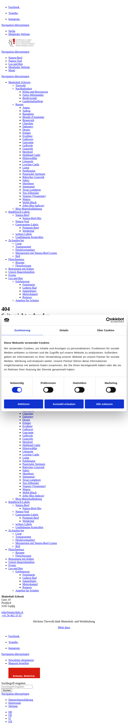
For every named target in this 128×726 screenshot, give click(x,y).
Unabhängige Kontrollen (29, 237)
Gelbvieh (27, 145)
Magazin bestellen (18, 663)
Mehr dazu (64, 627)
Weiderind (28, 230)
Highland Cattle (31, 154)
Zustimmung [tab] (22, 330)
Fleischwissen (23, 265)
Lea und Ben (15, 64)
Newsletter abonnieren (21, 660)
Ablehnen (23, 403)
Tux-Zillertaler (30, 192)
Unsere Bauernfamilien (21, 271)
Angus (26, 107)
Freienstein (28, 284)
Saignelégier (29, 290)
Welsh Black (29, 202)
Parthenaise (28, 170)
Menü (11, 70)
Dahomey (27, 126)
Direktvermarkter (25, 249)
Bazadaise (28, 113)
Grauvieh (27, 148)
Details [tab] (64, 330)
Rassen (19, 104)
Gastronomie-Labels (26, 224)
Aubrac (26, 110)
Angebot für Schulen (27, 300)
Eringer (26, 132)
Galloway (27, 139)
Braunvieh (28, 120)
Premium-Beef (30, 227)
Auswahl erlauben (64, 403)
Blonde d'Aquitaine (33, 117)
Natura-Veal (15, 60)
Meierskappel (30, 294)
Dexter (26, 129)
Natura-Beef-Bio (31, 218)
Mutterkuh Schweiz (19, 82)
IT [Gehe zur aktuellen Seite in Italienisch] (9, 718)
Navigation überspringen (15, 25)
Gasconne (27, 142)
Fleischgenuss (16, 259)
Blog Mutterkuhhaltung (28, 208)
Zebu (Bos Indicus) (33, 205)
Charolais (27, 123)
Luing (25, 167)
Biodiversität (29, 98)
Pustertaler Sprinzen (33, 173)
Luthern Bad (29, 287)
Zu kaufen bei (16, 240)
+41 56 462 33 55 (11, 615)
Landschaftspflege (32, 101)
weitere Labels (23, 234)
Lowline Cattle (30, 164)
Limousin (27, 161)
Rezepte (20, 262)
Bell (17, 256)
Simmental (28, 186)
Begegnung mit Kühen (21, 268)
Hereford (27, 151)
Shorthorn (28, 183)
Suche (11, 31)
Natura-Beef (15, 57)
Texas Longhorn (31, 189)
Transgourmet (23, 246)
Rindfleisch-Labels (19, 211)
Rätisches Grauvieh (33, 177)
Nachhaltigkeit (23, 88)
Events (12, 275)
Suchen (7, 690)
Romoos (27, 297)
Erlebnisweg (22, 281)
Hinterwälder (29, 158)
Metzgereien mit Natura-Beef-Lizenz (36, 252)
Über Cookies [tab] (105, 330)
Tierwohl (20, 85)
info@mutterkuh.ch (12, 612)
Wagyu (26, 199)
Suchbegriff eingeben (13, 683)
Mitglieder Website (19, 34)
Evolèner (27, 136)
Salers (25, 180)
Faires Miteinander (33, 94)
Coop (18, 243)
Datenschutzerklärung (20, 699)
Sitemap (13, 706)
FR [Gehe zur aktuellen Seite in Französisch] (10, 715)
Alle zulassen (104, 403)
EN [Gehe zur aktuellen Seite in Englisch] (10, 721)
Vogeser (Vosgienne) (34, 196)
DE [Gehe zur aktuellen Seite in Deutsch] (10, 712)
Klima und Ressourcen (35, 91)
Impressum (14, 702)
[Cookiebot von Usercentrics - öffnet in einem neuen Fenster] (108, 320)
